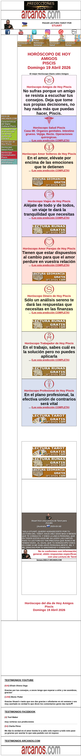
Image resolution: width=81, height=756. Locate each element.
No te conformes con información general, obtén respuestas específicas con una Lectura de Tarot (54, 554)
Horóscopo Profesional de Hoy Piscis (49, 390)
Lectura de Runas (70, 44)
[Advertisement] (9, 68)
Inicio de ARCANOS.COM (9, 117)
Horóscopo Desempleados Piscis (9, 155)
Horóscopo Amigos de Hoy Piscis (49, 86)
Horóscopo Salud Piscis (7, 148)
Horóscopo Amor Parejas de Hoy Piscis (49, 248)
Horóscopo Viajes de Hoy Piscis (49, 201)
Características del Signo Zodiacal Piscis (9, 124)
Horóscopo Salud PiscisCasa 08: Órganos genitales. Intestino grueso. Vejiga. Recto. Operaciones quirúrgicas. (49, 132)
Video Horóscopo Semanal (39, 42)
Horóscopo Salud (55, 44)
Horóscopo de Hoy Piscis (8, 143)
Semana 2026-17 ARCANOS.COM (49, 560)
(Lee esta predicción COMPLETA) (51, 140)
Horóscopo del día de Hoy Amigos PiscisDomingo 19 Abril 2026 (49, 606)
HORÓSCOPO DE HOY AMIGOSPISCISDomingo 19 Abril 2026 (49, 61)
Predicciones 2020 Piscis (8, 161)
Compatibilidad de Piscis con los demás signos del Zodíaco (9, 134)
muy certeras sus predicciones (19, 722)
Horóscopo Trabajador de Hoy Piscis (49, 343)
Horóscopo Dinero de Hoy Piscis (49, 295)
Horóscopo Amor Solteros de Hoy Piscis (49, 153)
